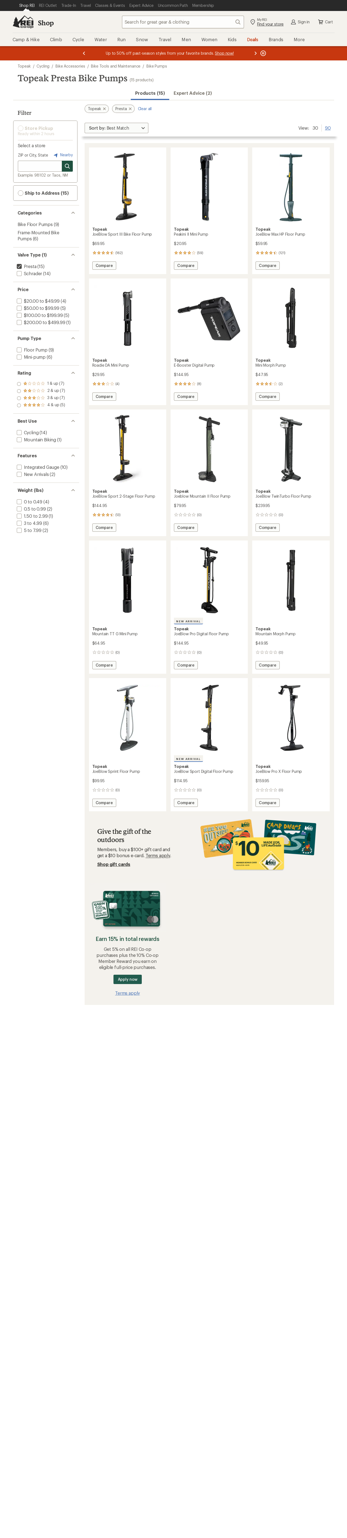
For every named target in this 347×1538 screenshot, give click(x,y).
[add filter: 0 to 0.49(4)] (29, 501)
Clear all (145, 108)
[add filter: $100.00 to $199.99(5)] (39, 315)
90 (328, 127)
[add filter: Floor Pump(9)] (32, 349)
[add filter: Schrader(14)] (29, 273)
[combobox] (183, 22)
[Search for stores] (67, 166)
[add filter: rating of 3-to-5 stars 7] (41, 391)
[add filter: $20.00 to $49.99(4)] (38, 300)
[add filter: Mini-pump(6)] (31, 357)
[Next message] (255, 53)
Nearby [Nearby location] (62, 155)
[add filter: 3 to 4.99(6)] (29, 523)
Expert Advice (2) (193, 93)
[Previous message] (84, 53)
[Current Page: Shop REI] (27, 5)
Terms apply (158, 855)
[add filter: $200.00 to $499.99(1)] (40, 322)
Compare (104, 266)
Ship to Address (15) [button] (43, 193)
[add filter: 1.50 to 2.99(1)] (32, 516)
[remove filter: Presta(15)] (26, 266)
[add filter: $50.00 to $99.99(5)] (37, 308)
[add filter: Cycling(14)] (27, 432)
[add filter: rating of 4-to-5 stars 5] (41, 384)
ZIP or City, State (33, 155)
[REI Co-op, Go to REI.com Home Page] (23, 22)
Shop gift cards (114, 864)
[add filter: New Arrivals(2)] (32, 474)
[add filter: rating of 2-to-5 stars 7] (41, 398)
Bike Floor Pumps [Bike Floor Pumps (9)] (35, 224)
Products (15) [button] (150, 93)
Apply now (127, 979)
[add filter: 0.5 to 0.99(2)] (31, 508)
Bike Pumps (156, 66)
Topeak (24, 66)
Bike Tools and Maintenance (115, 66)
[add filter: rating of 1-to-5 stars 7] (41, 405)
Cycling (43, 66)
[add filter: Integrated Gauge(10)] (37, 467)
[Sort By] (116, 128)
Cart (325, 22)
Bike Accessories (70, 66)
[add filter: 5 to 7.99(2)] (29, 530)
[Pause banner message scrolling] (263, 53)
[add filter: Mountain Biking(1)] (36, 439)
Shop (46, 23)
